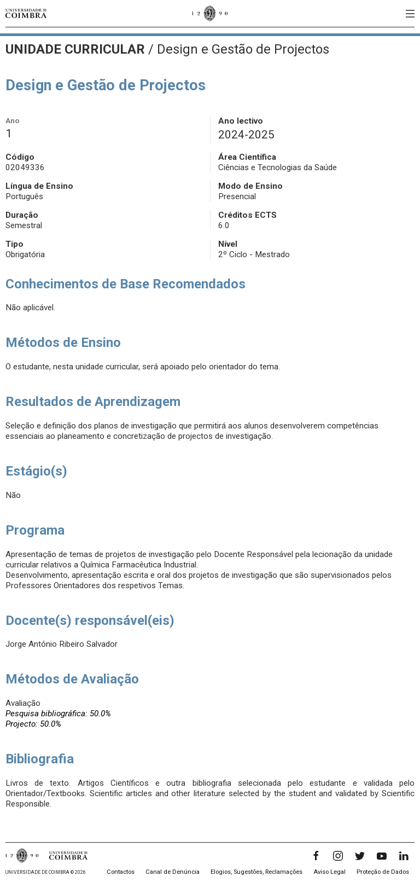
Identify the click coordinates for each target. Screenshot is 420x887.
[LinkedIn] (404, 855)
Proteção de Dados (383, 872)
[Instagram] (338, 855)
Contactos (121, 872)
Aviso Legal (329, 872)
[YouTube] (382, 855)
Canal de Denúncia (172, 872)
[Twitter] (360, 855)
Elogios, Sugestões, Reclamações (256, 872)
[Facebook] (316, 855)
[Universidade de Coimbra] (25, 13)
